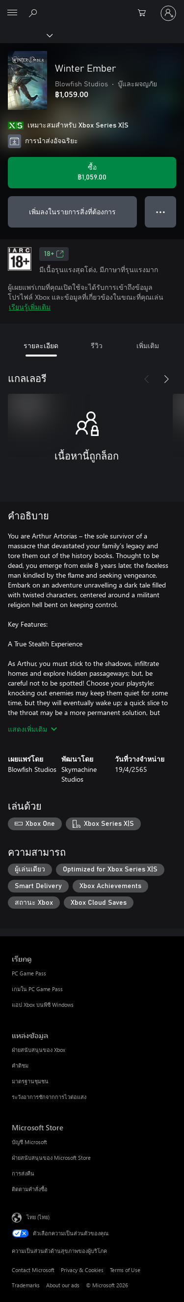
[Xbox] (25, 34)
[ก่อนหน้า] (147, 379)
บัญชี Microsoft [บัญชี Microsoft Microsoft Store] (29, 1142)
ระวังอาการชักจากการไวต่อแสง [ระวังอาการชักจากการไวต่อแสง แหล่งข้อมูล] (49, 1097)
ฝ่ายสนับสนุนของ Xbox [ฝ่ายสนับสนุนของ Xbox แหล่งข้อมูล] (38, 1050)
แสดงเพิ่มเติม (32, 729)
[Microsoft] (91, 7)
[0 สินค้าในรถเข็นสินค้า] (145, 13)
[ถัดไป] (166, 379)
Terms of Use (125, 1270)
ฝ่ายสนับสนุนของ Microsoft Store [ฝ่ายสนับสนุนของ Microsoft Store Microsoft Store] (51, 1157)
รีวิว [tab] (97, 345)
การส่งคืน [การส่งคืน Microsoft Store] (23, 1173)
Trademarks (26, 1285)
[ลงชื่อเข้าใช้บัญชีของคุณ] (168, 13)
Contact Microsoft (33, 1270)
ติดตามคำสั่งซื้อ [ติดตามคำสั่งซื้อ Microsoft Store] (30, 1189)
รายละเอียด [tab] (41, 345)
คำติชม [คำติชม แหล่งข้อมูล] (20, 1065)
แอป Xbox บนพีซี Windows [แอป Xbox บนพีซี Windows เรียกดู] (43, 1004)
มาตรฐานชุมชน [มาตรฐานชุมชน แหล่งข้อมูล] (30, 1081)
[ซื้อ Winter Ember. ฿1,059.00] (92, 172)
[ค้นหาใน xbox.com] (34, 13)
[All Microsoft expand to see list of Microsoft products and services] (12, 13)
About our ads (62, 1285)
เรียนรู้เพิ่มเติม (30, 306)
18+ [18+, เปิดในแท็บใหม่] (54, 254)
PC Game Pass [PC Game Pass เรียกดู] (29, 973)
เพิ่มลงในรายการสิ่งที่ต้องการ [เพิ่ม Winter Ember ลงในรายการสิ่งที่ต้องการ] (72, 211)
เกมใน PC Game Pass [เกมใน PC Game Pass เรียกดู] (37, 989)
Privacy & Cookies (82, 1270)
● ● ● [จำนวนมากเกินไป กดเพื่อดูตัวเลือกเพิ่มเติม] (160, 211)
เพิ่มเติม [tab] (147, 345)
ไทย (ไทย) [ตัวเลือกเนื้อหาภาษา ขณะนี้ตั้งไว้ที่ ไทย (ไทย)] (38, 1217)
